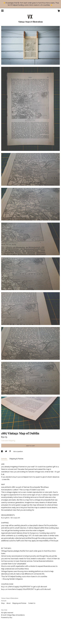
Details (4, 459)
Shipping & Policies (16, 459)
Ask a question (18, 451)
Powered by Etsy (6, 617)
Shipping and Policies (19, 603)
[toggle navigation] (2, 11)
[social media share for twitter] (6, 451)
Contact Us (31, 603)
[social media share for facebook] (2, 451)
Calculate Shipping (8, 441)
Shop (3, 603)
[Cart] (59, 11)
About (9, 603)
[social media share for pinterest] (10, 451)
